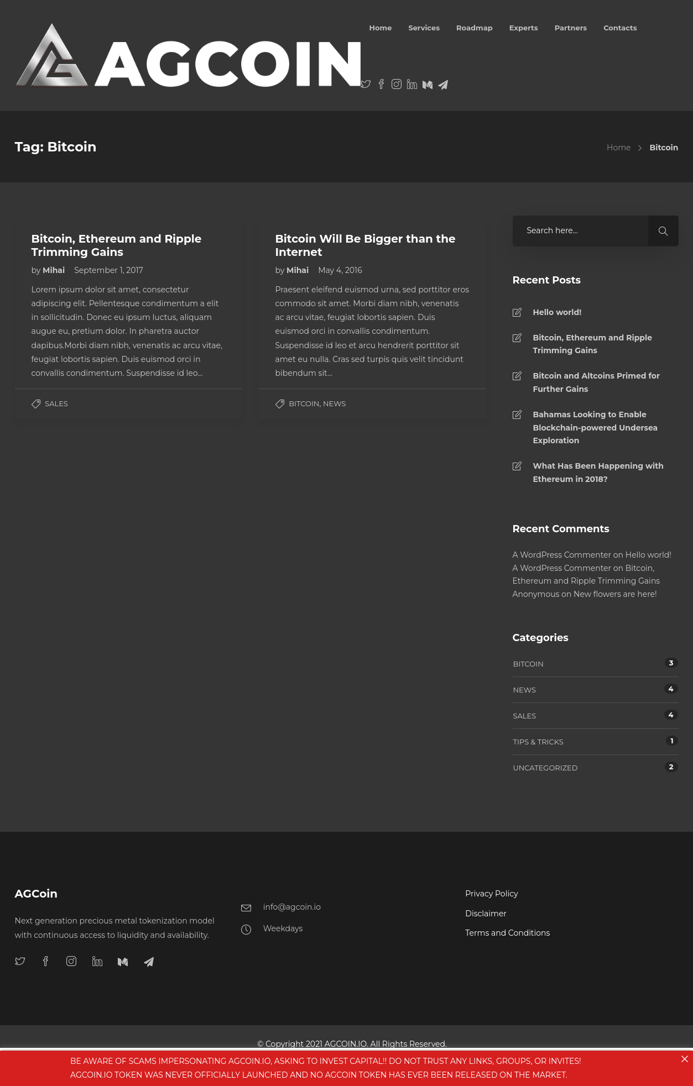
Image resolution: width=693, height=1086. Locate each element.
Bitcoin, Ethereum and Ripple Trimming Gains (593, 344)
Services (424, 27)
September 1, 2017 (108, 270)
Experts (523, 27)
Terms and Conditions (507, 933)
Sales (56, 403)
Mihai (55, 270)
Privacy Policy (491, 894)
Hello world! (557, 312)
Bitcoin (304, 403)
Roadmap (474, 27)
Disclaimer (486, 914)
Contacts (620, 27)
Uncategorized (545, 767)
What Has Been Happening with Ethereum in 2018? (598, 472)
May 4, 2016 (340, 270)
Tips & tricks (538, 741)
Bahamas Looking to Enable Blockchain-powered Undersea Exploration (595, 428)
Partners (571, 27)
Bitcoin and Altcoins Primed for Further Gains (596, 382)
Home (380, 27)
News (334, 403)
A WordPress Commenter (562, 555)
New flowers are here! (615, 594)
